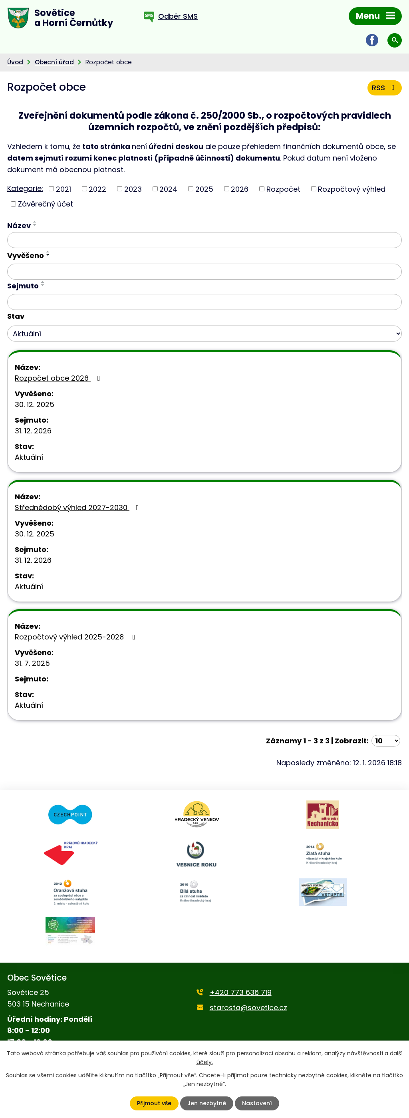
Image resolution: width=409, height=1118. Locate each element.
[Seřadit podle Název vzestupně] (35, 221)
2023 (133, 189)
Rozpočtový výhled (351, 189)
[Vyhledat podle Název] (204, 240)
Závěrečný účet (45, 204)
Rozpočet (283, 189)
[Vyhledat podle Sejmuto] (204, 302)
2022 (97, 189)
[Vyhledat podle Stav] (204, 334)
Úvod (15, 62)
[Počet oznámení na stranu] (385, 741)
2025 (204, 189)
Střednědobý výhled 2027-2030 (78, 507)
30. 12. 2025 (34, 404)
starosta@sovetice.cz (248, 1008)
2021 (63, 189)
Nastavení (257, 1103)
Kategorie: (25, 188)
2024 (168, 189)
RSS (385, 88)
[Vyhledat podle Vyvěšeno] (204, 272)
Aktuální (29, 457)
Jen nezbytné (206, 1103)
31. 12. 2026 (33, 431)
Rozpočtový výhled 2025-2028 (77, 637)
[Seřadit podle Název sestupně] (35, 224)
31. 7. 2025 (32, 663)
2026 (239, 189)
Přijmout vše (154, 1103)
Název (19, 225)
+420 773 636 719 (241, 992)
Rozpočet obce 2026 (59, 378)
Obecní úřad (54, 62)
